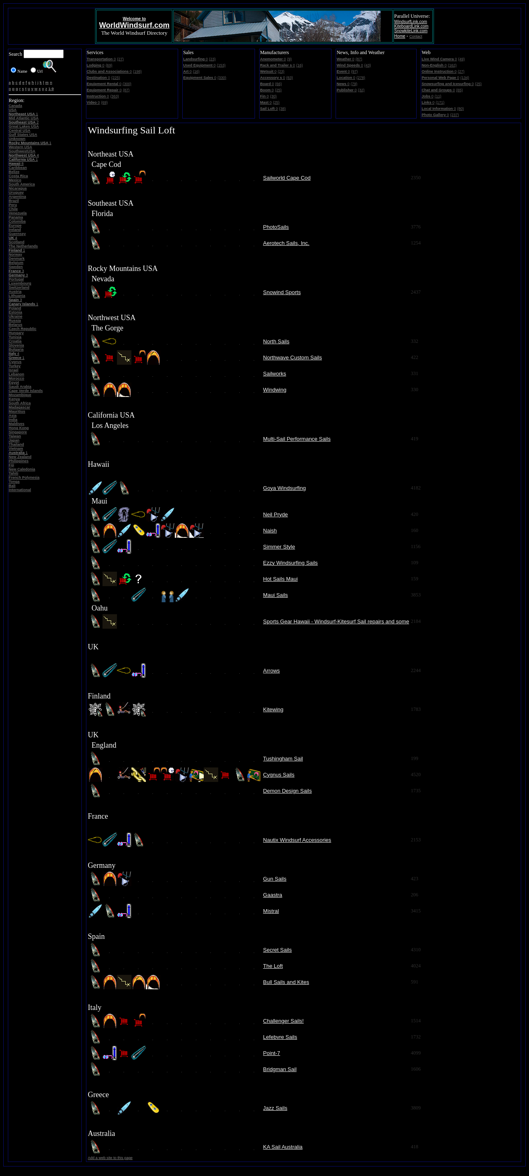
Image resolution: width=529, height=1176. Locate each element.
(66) (278, 84)
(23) (212, 59)
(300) (127, 84)
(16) (196, 71)
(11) (438, 96)
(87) (126, 90)
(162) (452, 65)
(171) (440, 102)
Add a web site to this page (110, 1158)
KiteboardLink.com (411, 26)
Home (399, 36)
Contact (416, 36)
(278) (360, 78)
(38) (282, 109)
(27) (120, 59)
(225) (115, 78)
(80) (460, 109)
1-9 (51, 89)
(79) (353, 84)
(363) (114, 96)
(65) (459, 90)
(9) (289, 59)
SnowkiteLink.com (411, 31)
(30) (273, 96)
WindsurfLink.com (410, 21)
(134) (464, 78)
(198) (137, 71)
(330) (221, 78)
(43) (367, 65)
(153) (221, 65)
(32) (361, 90)
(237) (454, 115)
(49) (461, 59)
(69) (109, 65)
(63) (289, 78)
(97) (354, 71)
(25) (278, 90)
